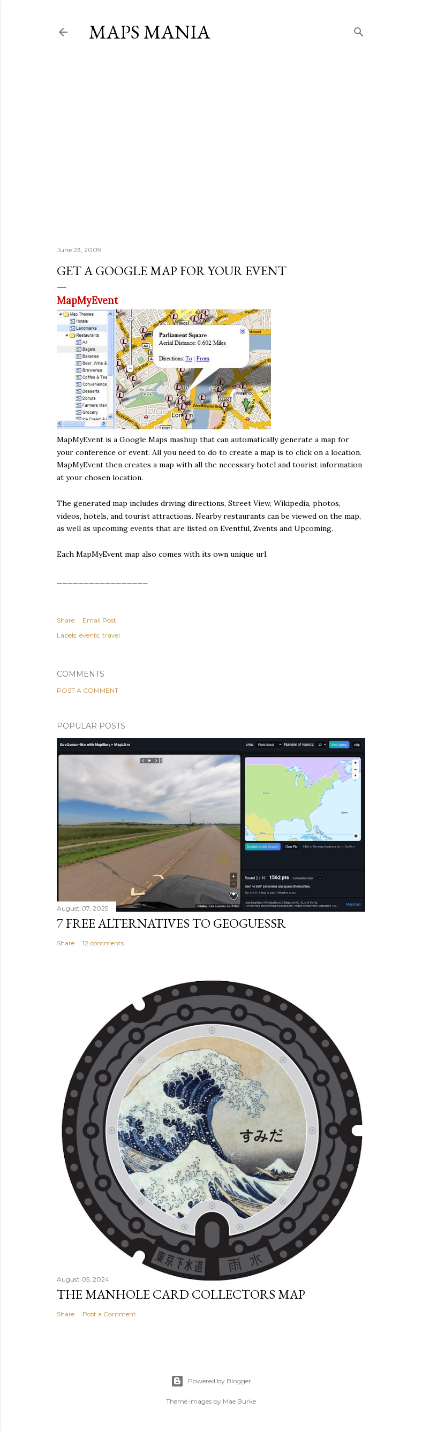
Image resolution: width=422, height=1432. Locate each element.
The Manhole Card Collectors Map (181, 1294)
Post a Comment (87, 690)
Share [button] (65, 620)
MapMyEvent (87, 300)
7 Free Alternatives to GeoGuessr (171, 923)
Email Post (99, 620)
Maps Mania (149, 31)
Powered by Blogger (211, 1381)
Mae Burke (239, 1401)
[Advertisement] (211, 144)
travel (111, 635)
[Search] (358, 29)
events (89, 635)
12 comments (103, 943)
